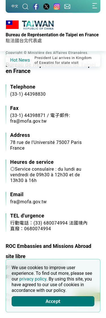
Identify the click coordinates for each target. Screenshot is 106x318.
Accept (53, 301)
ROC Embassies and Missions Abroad (48, 246)
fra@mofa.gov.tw (28, 201)
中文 (14, 6)
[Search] (25, 6)
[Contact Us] (67, 6)
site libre (15, 256)
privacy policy (32, 279)
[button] (14, 60)
